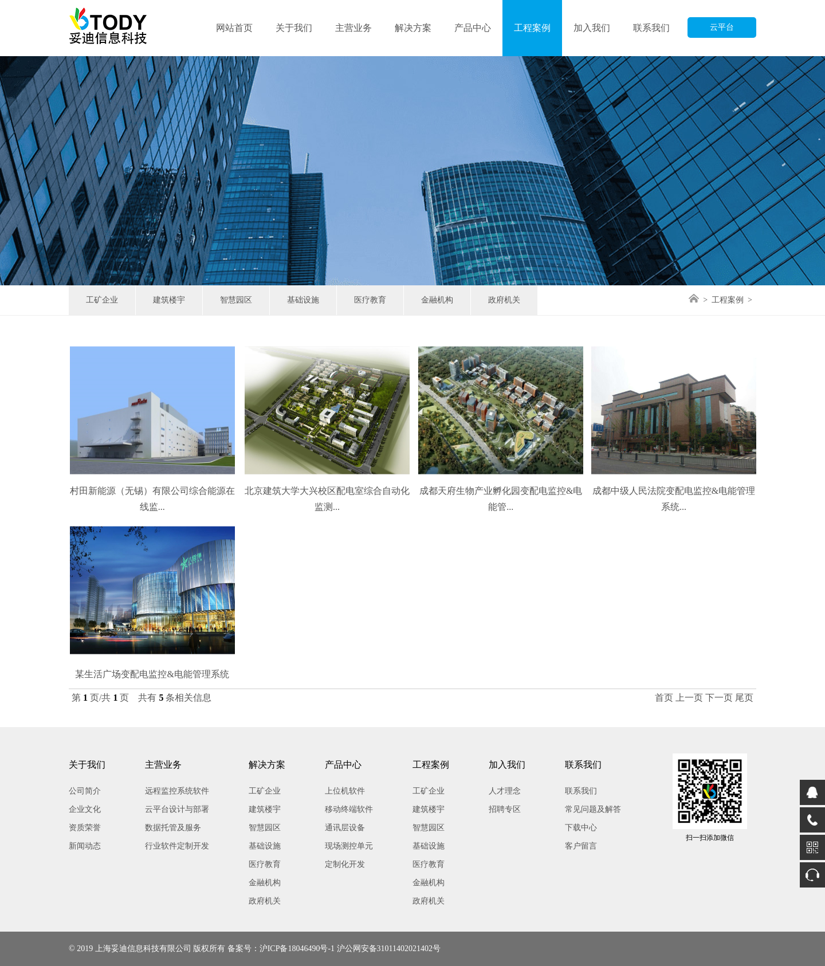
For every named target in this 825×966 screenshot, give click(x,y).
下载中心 (581, 827)
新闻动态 (85, 846)
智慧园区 (236, 300)
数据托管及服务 (173, 827)
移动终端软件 (349, 809)
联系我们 (651, 28)
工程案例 (532, 28)
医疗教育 (370, 300)
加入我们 (591, 28)
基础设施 (303, 300)
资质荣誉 (85, 827)
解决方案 (413, 28)
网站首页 (234, 28)
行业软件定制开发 (177, 846)
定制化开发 (345, 864)
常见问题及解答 (593, 809)
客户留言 (581, 846)
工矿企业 (102, 300)
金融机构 (437, 300)
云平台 (722, 27)
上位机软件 (345, 791)
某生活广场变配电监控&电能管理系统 (152, 684)
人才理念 (505, 791)
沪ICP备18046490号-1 (297, 948)
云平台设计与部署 (177, 809)
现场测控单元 (349, 846)
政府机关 (504, 300)
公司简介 (85, 791)
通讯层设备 (345, 827)
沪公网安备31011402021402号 (389, 948)
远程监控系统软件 (177, 791)
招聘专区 (505, 809)
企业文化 (85, 809)
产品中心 (472, 28)
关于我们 (294, 28)
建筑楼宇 (169, 300)
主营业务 (353, 28)
